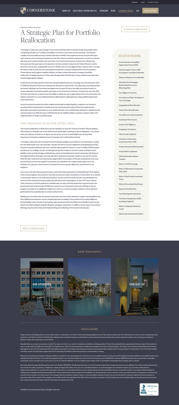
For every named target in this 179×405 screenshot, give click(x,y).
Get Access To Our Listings (135, 29)
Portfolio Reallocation (30, 27)
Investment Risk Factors (128, 119)
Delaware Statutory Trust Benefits (131, 77)
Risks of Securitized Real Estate (131, 184)
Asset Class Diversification (129, 110)
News (113, 10)
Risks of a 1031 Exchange (128, 164)
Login (143, 2)
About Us (66, 10)
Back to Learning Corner (34, 228)
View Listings (150, 10)
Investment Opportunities (85, 10)
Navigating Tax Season (127, 129)
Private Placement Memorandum (131, 146)
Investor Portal (153, 2)
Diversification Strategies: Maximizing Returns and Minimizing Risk (128, 85)
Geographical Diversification (129, 105)
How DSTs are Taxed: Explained (130, 114)
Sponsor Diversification (127, 188)
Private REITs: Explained (128, 151)
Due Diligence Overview (128, 92)
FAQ (137, 10)
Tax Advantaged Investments (130, 193)
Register (135, 2)
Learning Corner (125, 10)
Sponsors (104, 10)
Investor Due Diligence (127, 124)
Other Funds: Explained (127, 134)
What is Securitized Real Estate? (131, 213)
